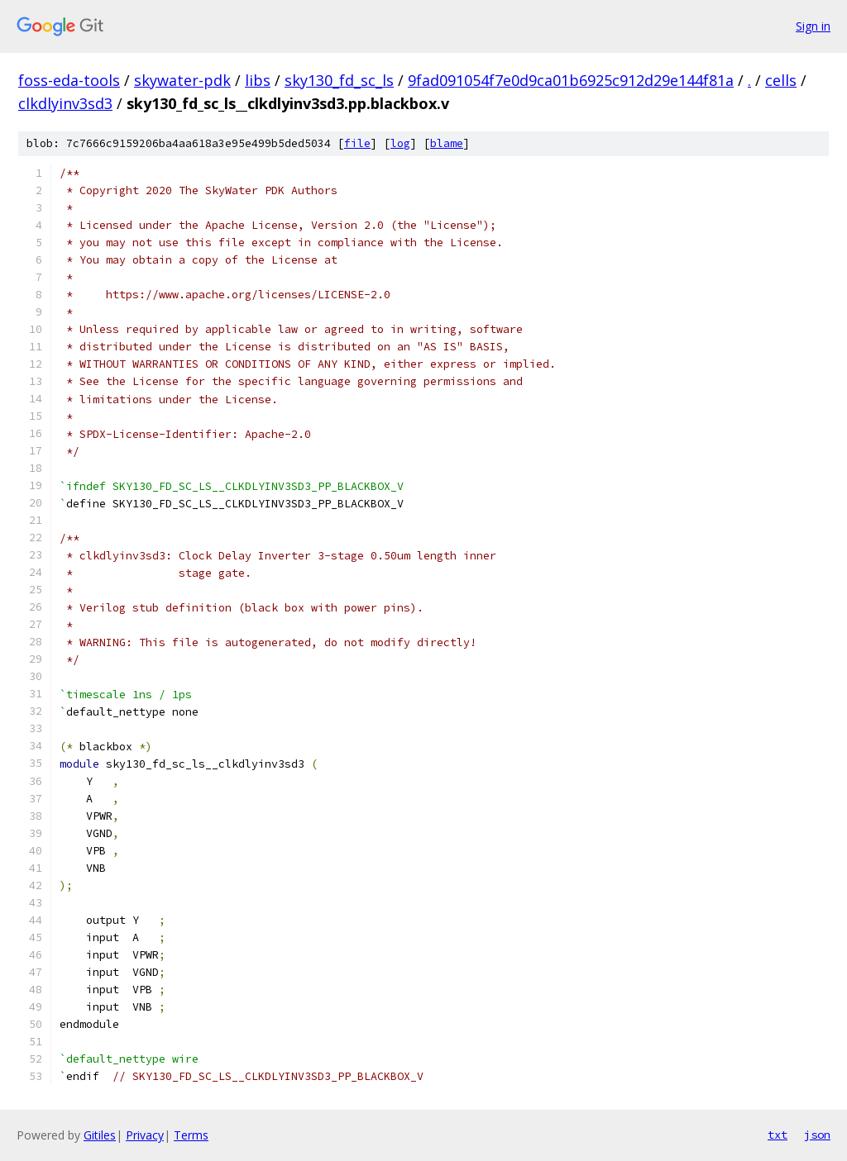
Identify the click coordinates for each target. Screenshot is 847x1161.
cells (781, 80)
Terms (191, 1135)
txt (777, 1134)
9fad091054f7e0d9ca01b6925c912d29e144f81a (571, 80)
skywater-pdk (182, 80)
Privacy (145, 1135)
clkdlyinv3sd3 (65, 103)
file (357, 143)
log (400, 143)
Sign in (813, 26)
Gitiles (100, 1135)
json (817, 1134)
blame (446, 143)
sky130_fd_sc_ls (339, 80)
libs (257, 80)
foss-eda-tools (69, 80)
